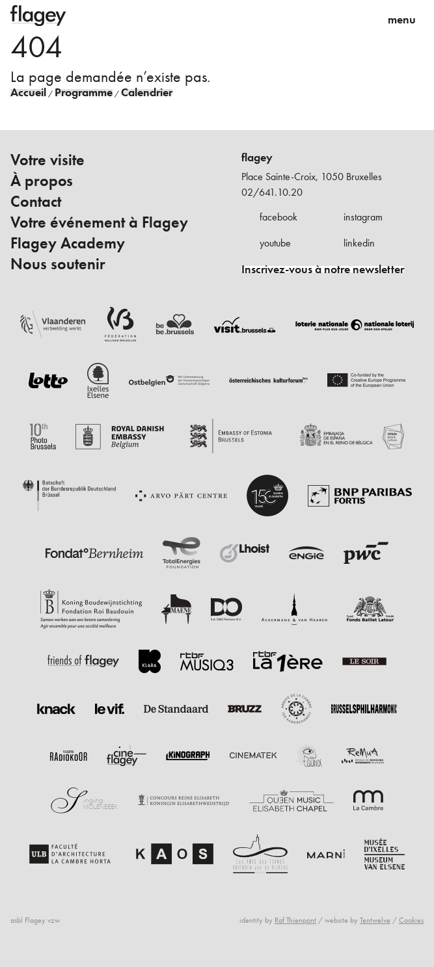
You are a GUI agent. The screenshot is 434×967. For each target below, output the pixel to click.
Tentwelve (375, 920)
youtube (275, 243)
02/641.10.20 (272, 192)
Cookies (411, 920)
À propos (41, 181)
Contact (35, 201)
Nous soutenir (57, 264)
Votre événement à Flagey (99, 222)
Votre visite (47, 160)
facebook (278, 217)
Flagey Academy (67, 243)
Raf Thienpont (295, 920)
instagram (363, 217)
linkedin (359, 243)
